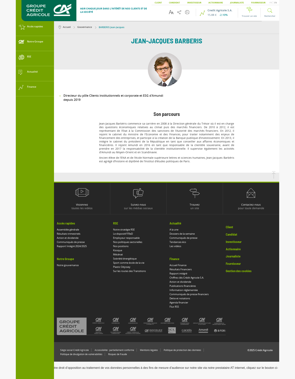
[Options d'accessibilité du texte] (171, 12)
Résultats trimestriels (68, 233)
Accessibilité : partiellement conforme (114, 350)
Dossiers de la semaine (182, 233)
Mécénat (118, 254)
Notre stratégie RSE (124, 229)
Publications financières (183, 286)
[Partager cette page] (179, 12)
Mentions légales (149, 350)
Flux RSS (174, 306)
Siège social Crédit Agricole (74, 350)
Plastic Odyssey (121, 267)
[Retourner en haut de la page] (273, 177)
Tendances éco (178, 242)
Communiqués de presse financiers (189, 294)
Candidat (174, 2)
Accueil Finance (178, 265)
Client (158, 2)
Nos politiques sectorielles (127, 242)
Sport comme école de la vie (128, 262)
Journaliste (237, 2)
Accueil (65, 27)
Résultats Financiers (181, 269)
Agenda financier (179, 302)
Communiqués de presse (71, 242)
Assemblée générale (68, 229)
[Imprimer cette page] (187, 12)
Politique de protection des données (182, 350)
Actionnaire (215, 2)
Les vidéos (175, 246)
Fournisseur (258, 2)
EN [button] (275, 2)
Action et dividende (67, 238)
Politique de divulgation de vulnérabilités (81, 354)
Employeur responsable (126, 238)
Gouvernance (83, 27)
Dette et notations (180, 298)
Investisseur (194, 2)
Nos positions (120, 246)
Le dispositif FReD (123, 233)
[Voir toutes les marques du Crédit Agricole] (148, 326)
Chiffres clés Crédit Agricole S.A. (187, 277)
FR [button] (270, 2)
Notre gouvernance (68, 265)
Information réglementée (184, 290)
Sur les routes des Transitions (129, 271)
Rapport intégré (178, 273)
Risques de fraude (117, 354)
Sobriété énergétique (125, 258)
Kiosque (117, 250)
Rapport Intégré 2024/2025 (72, 246)
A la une (174, 229)
